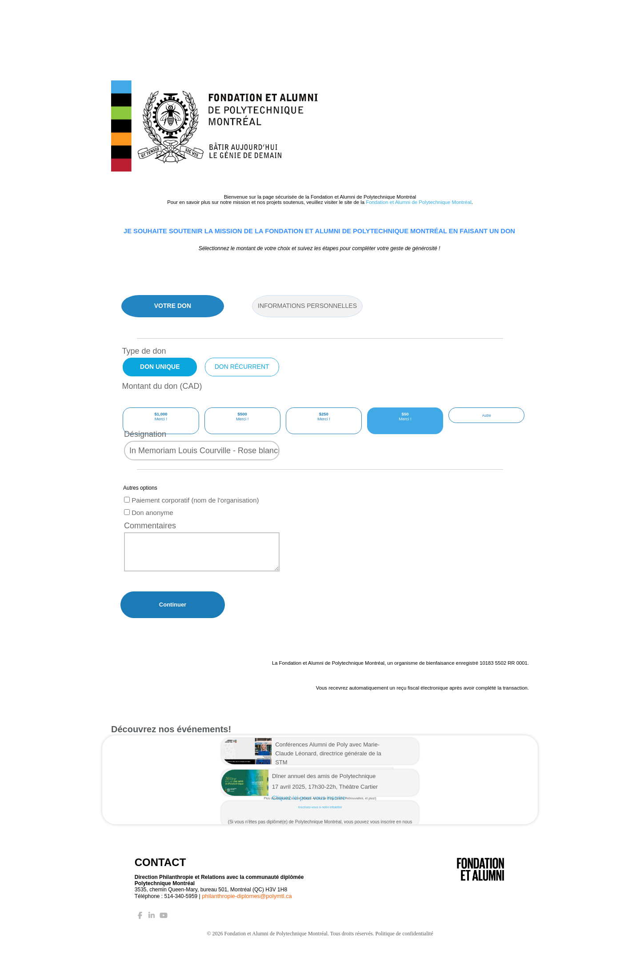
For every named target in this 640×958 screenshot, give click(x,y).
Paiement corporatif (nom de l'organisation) (191, 509)
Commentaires (150, 534)
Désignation (145, 443)
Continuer (172, 613)
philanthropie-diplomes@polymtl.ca (247, 905)
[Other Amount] (486, 420)
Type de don (144, 351)
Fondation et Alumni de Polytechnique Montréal (418, 202)
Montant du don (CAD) (162, 386)
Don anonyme (148, 521)
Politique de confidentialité (404, 942)
